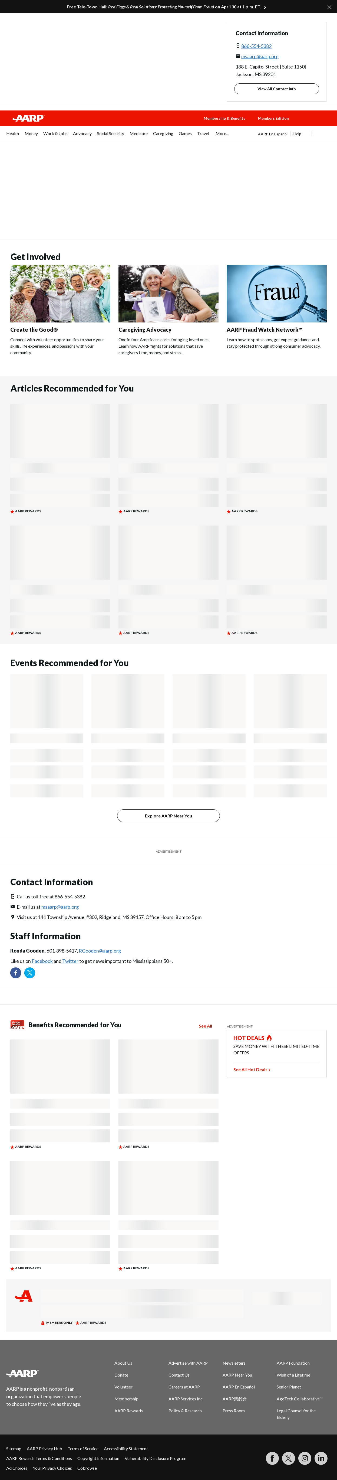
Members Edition (273, 118)
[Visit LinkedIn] (321, 1458)
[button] (318, 123)
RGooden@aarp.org (100, 951)
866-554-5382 (256, 46)
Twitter (69, 961)
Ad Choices (16, 1468)
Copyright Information (98, 1458)
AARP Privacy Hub (44, 1448)
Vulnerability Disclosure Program (155, 1458)
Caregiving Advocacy (144, 329)
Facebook (42, 961)
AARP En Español (273, 134)
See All (205, 1025)
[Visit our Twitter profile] (29, 972)
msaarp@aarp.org (260, 56)
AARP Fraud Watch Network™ (264, 329)
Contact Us (179, 1374)
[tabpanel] (294, 134)
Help (297, 133)
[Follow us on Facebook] (15, 972)
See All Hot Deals (250, 1069)
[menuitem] (12, 136)
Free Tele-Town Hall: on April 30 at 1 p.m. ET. (164, 6)
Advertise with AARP (188, 1362)
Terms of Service (83, 1448)
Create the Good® (34, 329)
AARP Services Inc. (185, 1398)
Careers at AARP (184, 1386)
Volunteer (123, 1386)
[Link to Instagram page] (304, 1458)
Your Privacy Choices (52, 1468)
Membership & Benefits (224, 118)
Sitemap (13, 1448)
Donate (121, 1374)
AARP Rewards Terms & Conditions (39, 1458)
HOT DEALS (249, 1038)
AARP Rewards (128, 1410)
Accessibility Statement (126, 1448)
